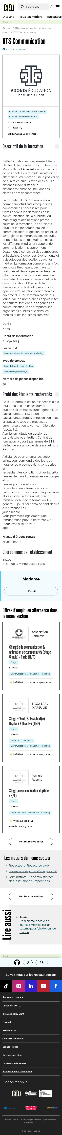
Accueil (7, 28)
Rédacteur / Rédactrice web (29, 865)
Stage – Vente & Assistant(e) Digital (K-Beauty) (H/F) (27, 721)
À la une (8, 16)
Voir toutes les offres (31, 841)
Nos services (9, 1030)
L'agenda (7, 1022)
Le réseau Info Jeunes (14, 1063)
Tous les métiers (30, 16)
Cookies (37, 1131)
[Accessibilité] (17, 962)
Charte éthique (27, 1120)
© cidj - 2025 (26, 1131)
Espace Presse (10, 1047)
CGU (36, 1122)
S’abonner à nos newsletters (17, 1071)
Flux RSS (16, 1120)
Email (32, 591)
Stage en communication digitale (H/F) (29, 793)
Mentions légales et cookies (45, 1120)
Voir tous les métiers (31, 896)
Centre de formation (13, 1038)
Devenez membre (12, 1055)
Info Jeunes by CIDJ (13, 1014)
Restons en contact (12, 997)
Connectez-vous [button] (15, 1082)
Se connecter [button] (52, 6)
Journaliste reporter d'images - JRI (33, 871)
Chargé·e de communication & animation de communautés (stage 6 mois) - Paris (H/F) (30, 652)
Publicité (8, 1120)
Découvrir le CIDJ (11, 1005)
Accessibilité (28, 1122)
